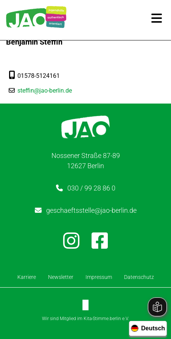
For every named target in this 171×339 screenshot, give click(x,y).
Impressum (99, 277)
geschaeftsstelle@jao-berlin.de (91, 210)
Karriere (26, 277)
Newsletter (60, 277)
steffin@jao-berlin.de (44, 90)
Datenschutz (139, 277)
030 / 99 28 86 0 (91, 188)
